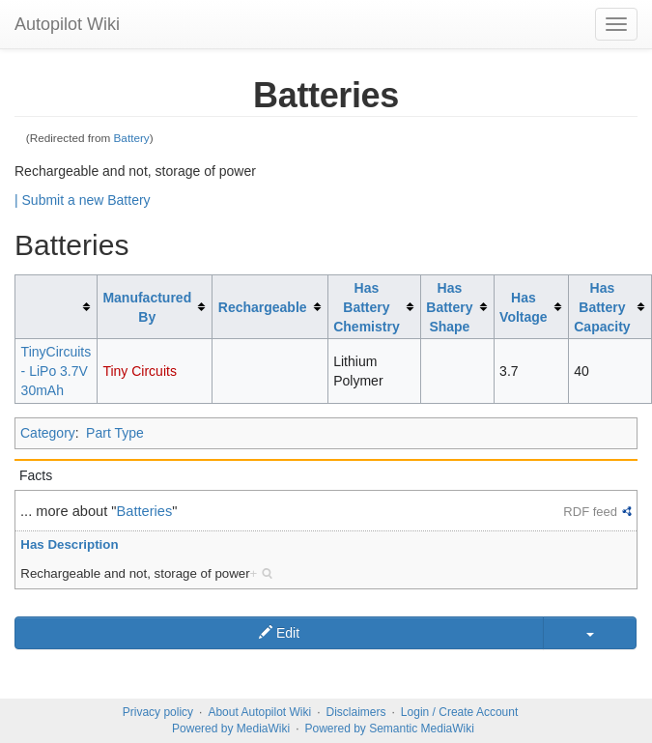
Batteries (145, 511)
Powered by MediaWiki (231, 728)
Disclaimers (356, 712)
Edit (279, 633)
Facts (35, 475)
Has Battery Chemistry (366, 307)
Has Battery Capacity (602, 307)
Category (47, 433)
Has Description (69, 544)
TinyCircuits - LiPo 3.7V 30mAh (56, 371)
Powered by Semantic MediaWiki (388, 728)
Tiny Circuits (139, 371)
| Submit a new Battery (82, 200)
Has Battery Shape (449, 307)
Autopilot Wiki (67, 24)
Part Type (115, 433)
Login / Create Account (459, 712)
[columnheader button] (56, 306)
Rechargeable (262, 307)
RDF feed (590, 511)
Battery (132, 137)
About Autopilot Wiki (259, 712)
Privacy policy (158, 712)
